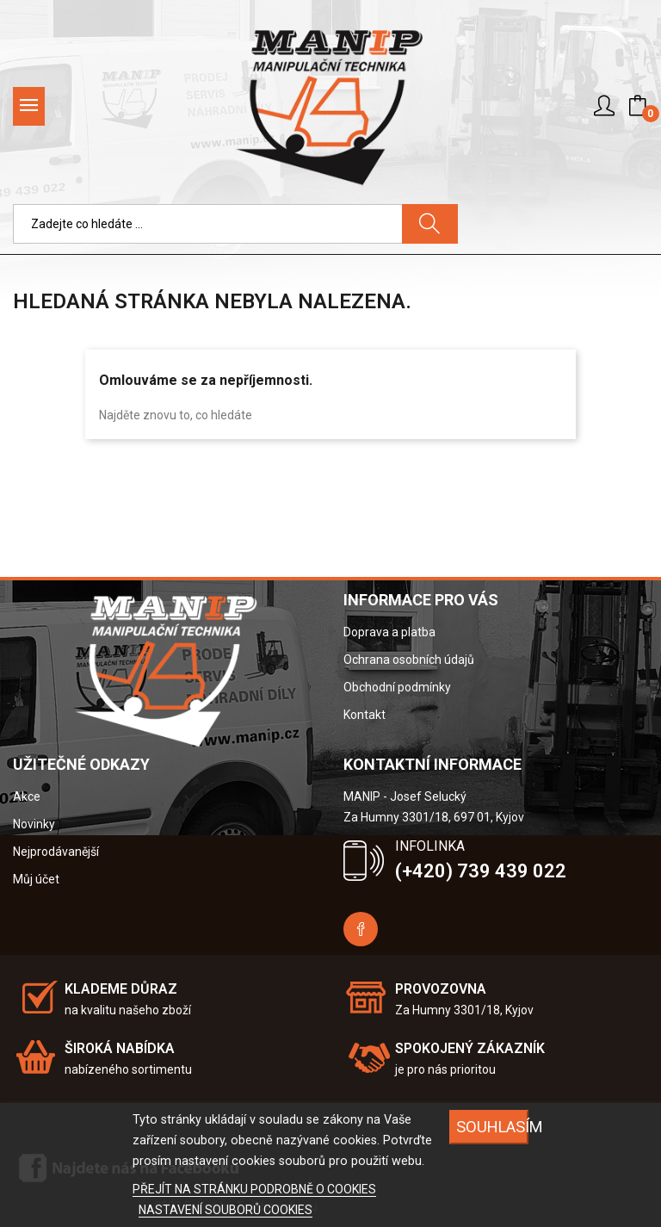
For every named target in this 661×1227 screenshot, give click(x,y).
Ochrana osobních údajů (408, 659)
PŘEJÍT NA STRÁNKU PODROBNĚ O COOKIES (254, 1189)
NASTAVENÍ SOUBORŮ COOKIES (225, 1210)
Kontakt (364, 715)
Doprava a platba (389, 632)
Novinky (34, 824)
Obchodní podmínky (397, 687)
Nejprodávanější (56, 851)
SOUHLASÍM (492, 1127)
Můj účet (36, 879)
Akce (26, 796)
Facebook (360, 929)
